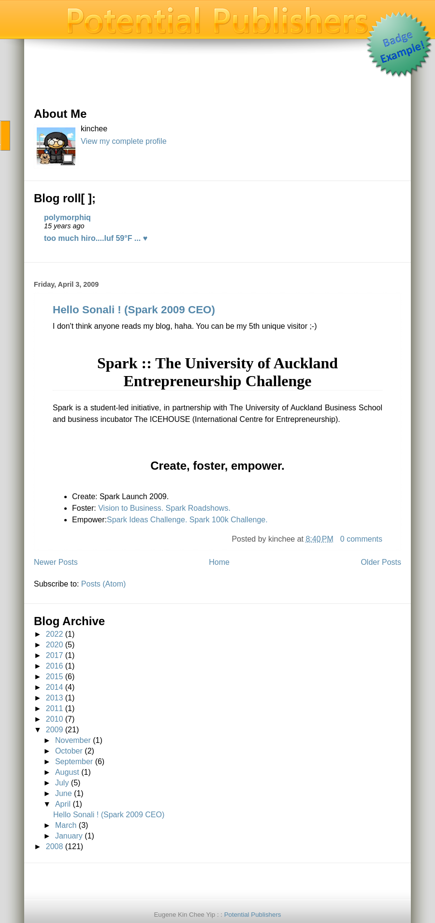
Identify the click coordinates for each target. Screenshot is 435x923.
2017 (54, 655)
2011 (54, 708)
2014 (54, 687)
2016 (54, 666)
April (63, 804)
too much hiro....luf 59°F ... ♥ (95, 238)
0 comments (361, 539)
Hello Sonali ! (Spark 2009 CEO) (134, 310)
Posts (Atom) (103, 584)
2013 (54, 698)
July (62, 783)
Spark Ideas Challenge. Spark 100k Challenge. (187, 520)
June (63, 793)
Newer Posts (56, 562)
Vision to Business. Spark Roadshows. (164, 508)
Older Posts (381, 562)
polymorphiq (67, 217)
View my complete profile (124, 141)
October (69, 751)
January (69, 836)
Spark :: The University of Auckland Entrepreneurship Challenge (217, 372)
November (73, 740)
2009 (54, 730)
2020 (54, 645)
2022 (54, 634)
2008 (54, 846)
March (65, 825)
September (74, 761)
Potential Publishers (252, 914)
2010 (54, 719)
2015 (54, 676)
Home (219, 562)
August (67, 772)
